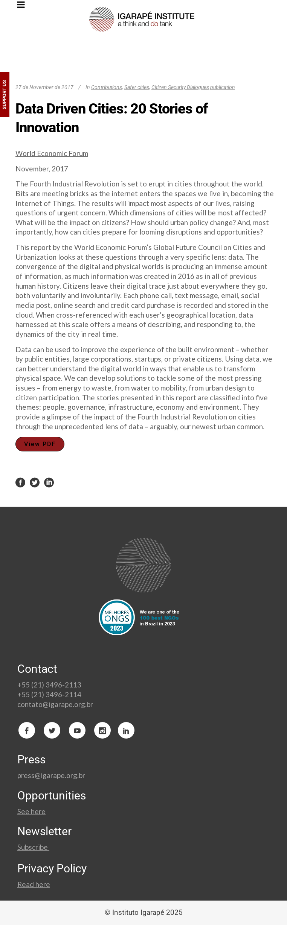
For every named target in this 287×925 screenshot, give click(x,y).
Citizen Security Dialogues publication (193, 87)
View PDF (40, 444)
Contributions (106, 87)
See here (31, 811)
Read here (33, 884)
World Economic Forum (51, 153)
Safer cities (136, 87)
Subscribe (33, 847)
